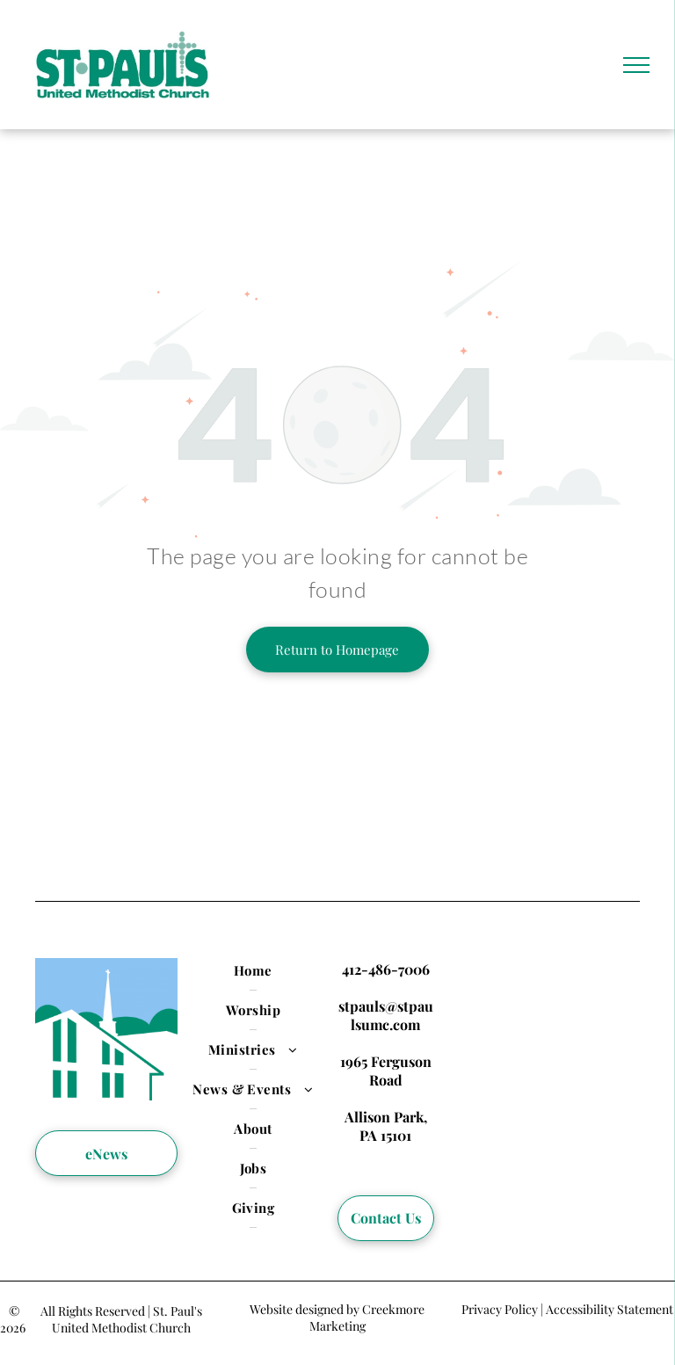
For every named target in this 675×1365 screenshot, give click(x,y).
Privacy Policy (499, 1309)
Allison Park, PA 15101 (386, 1125)
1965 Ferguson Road (386, 1070)
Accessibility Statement (609, 1309)
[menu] (636, 65)
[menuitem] (253, 971)
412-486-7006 (386, 969)
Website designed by (304, 1309)
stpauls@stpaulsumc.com (385, 1015)
